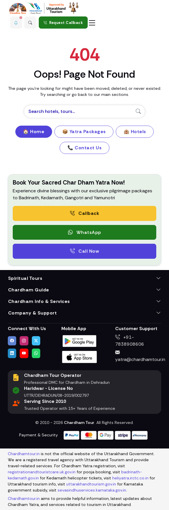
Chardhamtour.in (24, 453)
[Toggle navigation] (92, 22)
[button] (16, 22)
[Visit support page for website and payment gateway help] (105, 435)
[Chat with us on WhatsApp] (36, 353)
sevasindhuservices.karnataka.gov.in (92, 490)
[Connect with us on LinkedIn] (12, 353)
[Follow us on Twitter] (36, 340)
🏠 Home (33, 132)
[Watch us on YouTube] (24, 353)
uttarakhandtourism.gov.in (91, 484)
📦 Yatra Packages (84, 132)
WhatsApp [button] (84, 232)
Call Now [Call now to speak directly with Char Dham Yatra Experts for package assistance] (84, 251)
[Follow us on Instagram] (24, 340)
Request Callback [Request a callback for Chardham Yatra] (63, 22)
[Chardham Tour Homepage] (44, 8)
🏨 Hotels (135, 132)
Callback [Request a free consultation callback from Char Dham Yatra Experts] (84, 213)
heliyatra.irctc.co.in (130, 478)
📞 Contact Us (84, 148)
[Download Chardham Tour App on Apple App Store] (79, 356)
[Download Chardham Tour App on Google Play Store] (79, 341)
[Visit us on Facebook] (12, 340)
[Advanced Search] (30, 22)
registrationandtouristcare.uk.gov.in (42, 471)
